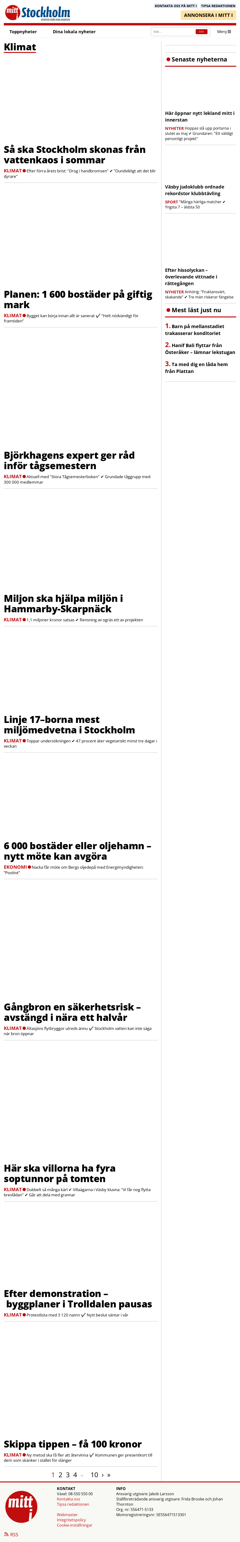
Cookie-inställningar (74, 1525)
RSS (11, 1534)
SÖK (201, 31)
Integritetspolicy (71, 1520)
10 (94, 1474)
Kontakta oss (68, 1499)
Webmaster (67, 1514)
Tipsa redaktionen (73, 1504)
